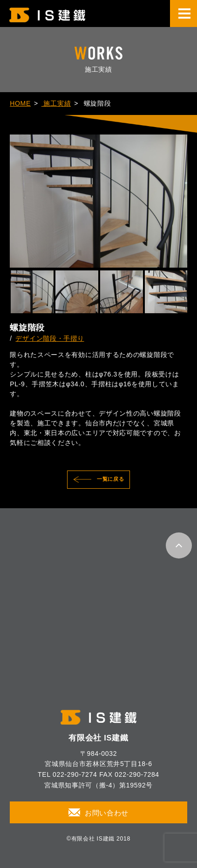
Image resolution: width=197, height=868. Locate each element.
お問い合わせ (107, 813)
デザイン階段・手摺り (49, 338)
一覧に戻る (110, 479)
